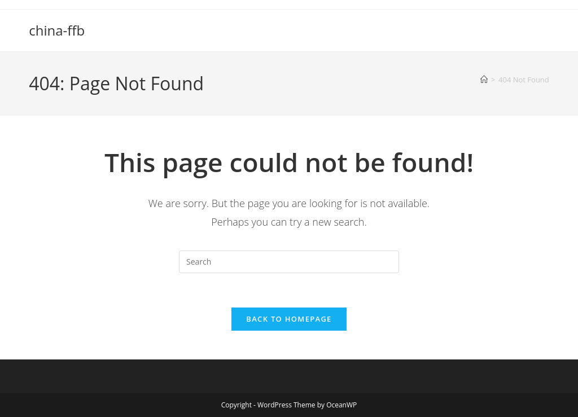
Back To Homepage (288, 319)
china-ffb (57, 30)
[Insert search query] (289, 262)
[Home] (484, 79)
